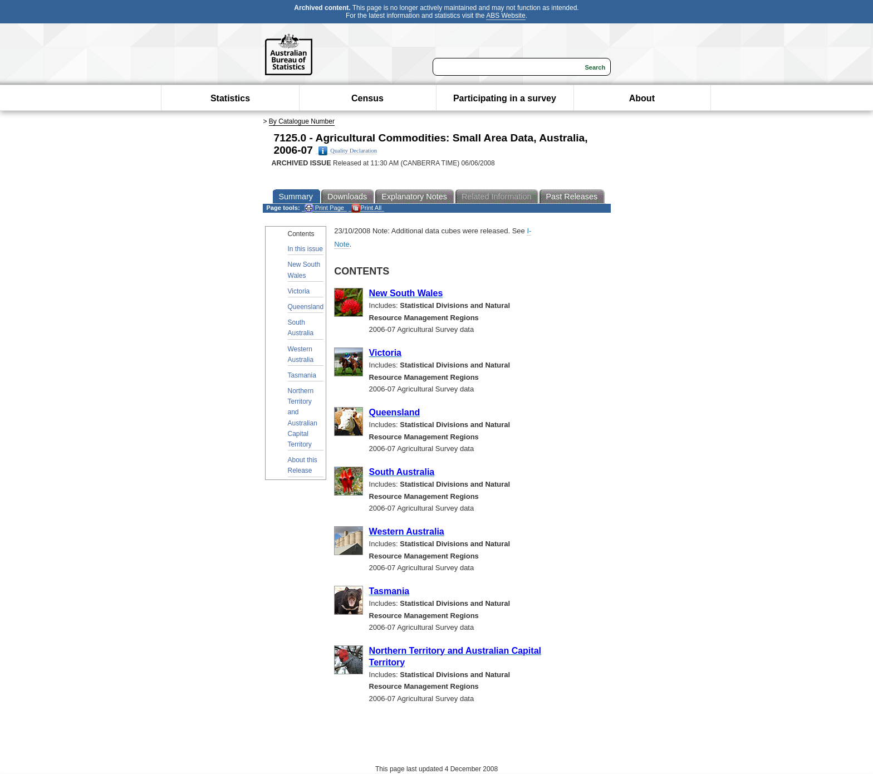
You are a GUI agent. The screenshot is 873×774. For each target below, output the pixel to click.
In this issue (305, 249)
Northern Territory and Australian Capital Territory (302, 417)
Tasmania (302, 375)
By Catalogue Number (302, 121)
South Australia (301, 328)
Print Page (324, 208)
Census (367, 98)
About (642, 98)
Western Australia (301, 354)
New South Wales (304, 270)
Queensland (306, 307)
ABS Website (505, 15)
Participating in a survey (504, 98)
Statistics (230, 98)
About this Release (302, 465)
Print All (366, 208)
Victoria (299, 291)
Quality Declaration (347, 151)
